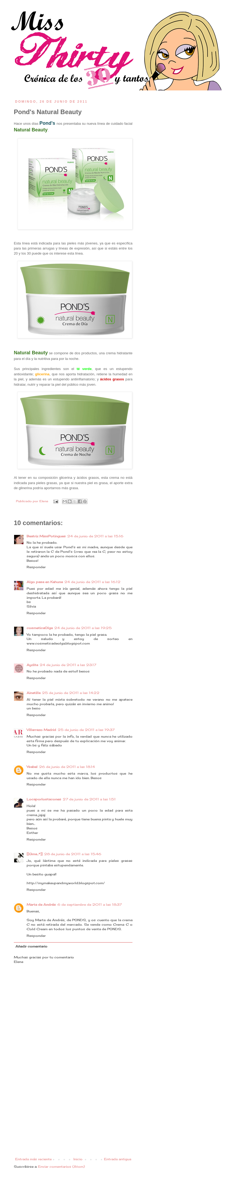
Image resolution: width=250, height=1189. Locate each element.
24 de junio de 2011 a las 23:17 (68, 665)
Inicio (77, 1159)
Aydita (32, 665)
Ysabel (32, 767)
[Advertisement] (73, 1117)
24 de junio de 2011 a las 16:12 (92, 582)
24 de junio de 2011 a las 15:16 (95, 536)
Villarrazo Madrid (41, 730)
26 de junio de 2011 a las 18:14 (67, 767)
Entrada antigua (117, 1159)
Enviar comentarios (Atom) (61, 1167)
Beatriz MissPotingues (46, 536)
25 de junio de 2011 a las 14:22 (70, 693)
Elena (44, 501)
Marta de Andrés (41, 905)
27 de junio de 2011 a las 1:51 (89, 799)
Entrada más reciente (33, 1159)
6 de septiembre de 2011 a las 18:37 (89, 905)
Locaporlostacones (44, 799)
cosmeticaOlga (40, 628)
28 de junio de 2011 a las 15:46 (72, 854)
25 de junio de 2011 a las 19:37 (86, 730)
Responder (36, 567)
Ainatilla (33, 693)
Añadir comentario (31, 946)
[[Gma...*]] (35, 854)
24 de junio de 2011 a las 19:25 (83, 628)
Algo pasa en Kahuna (45, 582)
